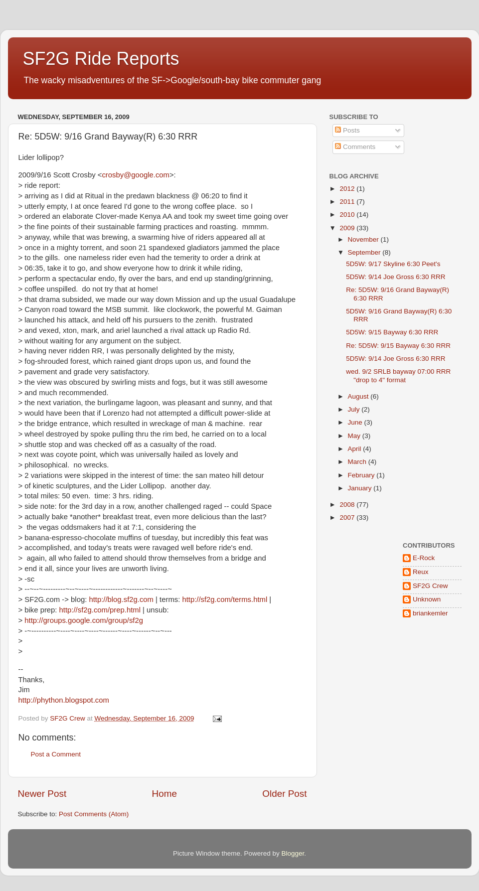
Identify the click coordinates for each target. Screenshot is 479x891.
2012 (347, 188)
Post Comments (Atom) (94, 814)
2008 (347, 504)
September (365, 252)
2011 (347, 201)
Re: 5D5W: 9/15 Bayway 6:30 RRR (398, 345)
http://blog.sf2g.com (121, 599)
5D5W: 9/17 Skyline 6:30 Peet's (393, 264)
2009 (347, 228)
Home (164, 793)
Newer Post (42, 793)
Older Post (284, 793)
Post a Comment (56, 754)
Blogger (293, 853)
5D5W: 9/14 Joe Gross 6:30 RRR (395, 277)
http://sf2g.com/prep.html (100, 610)
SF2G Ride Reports (101, 58)
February (362, 475)
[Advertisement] (360, 712)
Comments (355, 146)
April (355, 448)
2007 (347, 517)
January (361, 488)
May (355, 436)
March (358, 461)
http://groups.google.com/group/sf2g (83, 620)
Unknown (427, 599)
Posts (347, 130)
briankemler (430, 613)
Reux (421, 572)
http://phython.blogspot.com (63, 700)
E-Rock (424, 558)
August (359, 396)
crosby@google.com (135, 175)
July (355, 409)
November (364, 239)
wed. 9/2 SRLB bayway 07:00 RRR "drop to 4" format (398, 375)
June (356, 422)
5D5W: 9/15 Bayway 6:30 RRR (392, 332)
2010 (347, 214)
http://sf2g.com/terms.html (224, 599)
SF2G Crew (430, 586)
